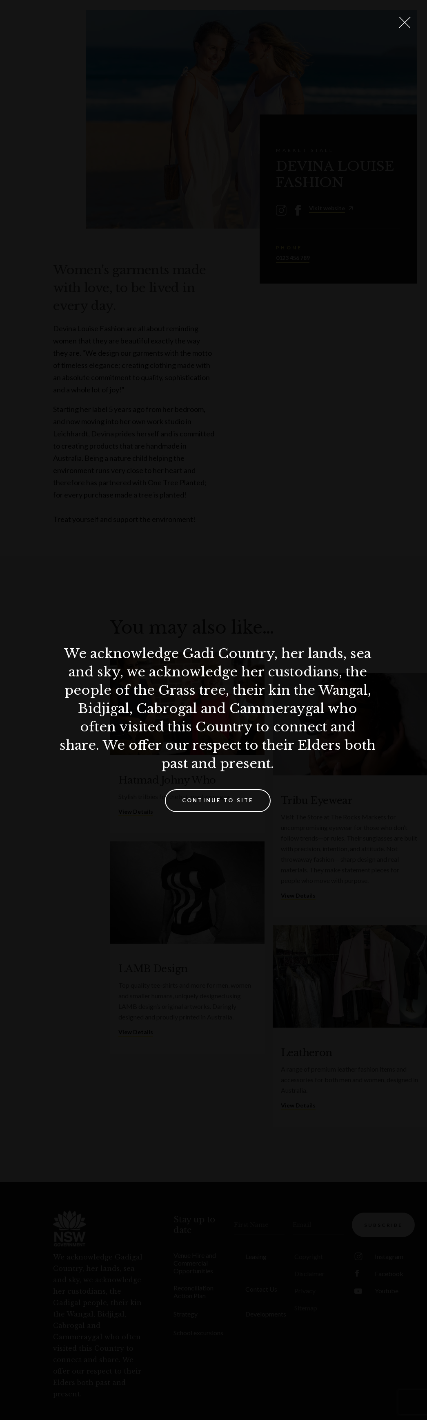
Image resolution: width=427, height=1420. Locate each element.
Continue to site (218, 800)
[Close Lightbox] (404, 22)
